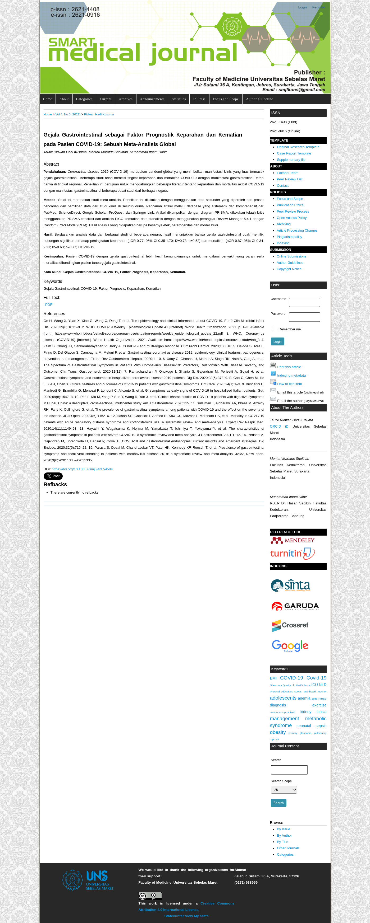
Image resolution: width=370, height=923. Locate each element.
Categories (84, 99)
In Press (199, 99)
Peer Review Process (293, 211)
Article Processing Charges (297, 230)
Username (278, 299)
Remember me (290, 329)
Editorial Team (288, 173)
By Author (284, 835)
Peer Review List (290, 179)
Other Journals (288, 848)
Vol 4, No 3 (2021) (67, 114)
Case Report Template (294, 153)
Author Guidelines (290, 263)
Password (278, 314)
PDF (48, 305)
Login (302, 7)
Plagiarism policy (289, 237)
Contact (283, 186)
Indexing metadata (291, 375)
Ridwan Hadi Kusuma (99, 114)
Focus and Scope (226, 99)
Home (47, 99)
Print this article (289, 367)
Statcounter (174, 916)
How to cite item (289, 384)
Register (318, 7)
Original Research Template (298, 147)
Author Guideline (259, 99)
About (64, 99)
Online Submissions (291, 256)
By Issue (283, 829)
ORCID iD (279, 426)
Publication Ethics (290, 205)
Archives (126, 99)
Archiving (284, 224)
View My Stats (196, 916)
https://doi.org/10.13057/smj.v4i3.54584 (82, 469)
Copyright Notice (289, 269)
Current (105, 99)
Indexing (283, 243)
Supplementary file (291, 160)
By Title (282, 842)
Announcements (152, 99)
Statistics (179, 99)
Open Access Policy (292, 218)
